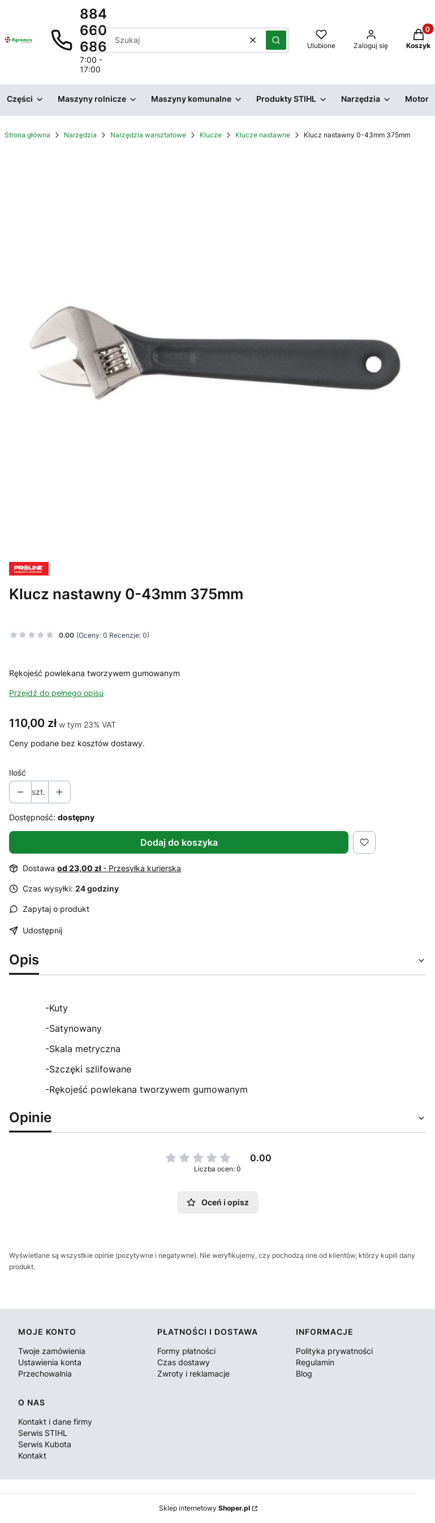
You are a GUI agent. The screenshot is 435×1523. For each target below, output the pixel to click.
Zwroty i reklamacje (193, 1373)
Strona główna (27, 135)
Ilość (17, 772)
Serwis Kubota (44, 1444)
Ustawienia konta (49, 1362)
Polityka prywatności (334, 1351)
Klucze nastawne (262, 135)
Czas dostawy (183, 1362)
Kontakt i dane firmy (55, 1421)
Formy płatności (186, 1351)
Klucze (211, 135)
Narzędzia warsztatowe (148, 135)
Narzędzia (80, 135)
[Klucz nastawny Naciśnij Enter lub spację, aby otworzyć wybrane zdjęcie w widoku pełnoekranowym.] (217, 354)
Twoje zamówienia (51, 1351)
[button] (276, 40)
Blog (304, 1373)
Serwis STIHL (42, 1433)
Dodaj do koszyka (179, 842)
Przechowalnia (45, 1373)
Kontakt (32, 1455)
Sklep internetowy (204, 1508)
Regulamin (315, 1362)
